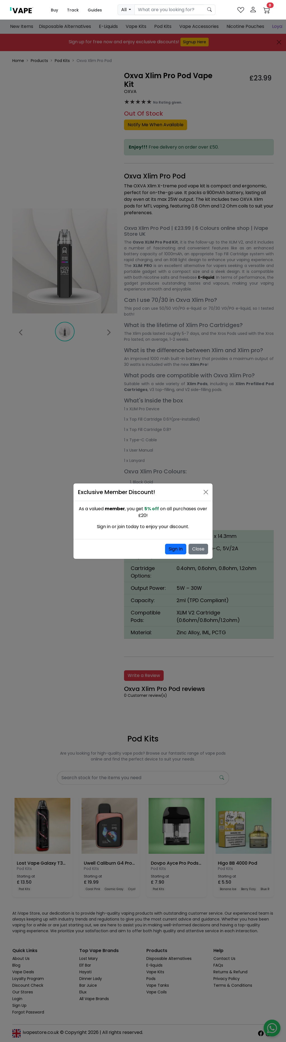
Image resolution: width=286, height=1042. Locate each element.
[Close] (205, 492)
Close (198, 549)
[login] (253, 10)
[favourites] (240, 10)
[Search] (169, 9)
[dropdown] (126, 9)
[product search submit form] (209, 9)
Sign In (176, 549)
